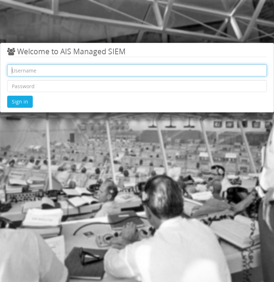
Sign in (20, 101)
